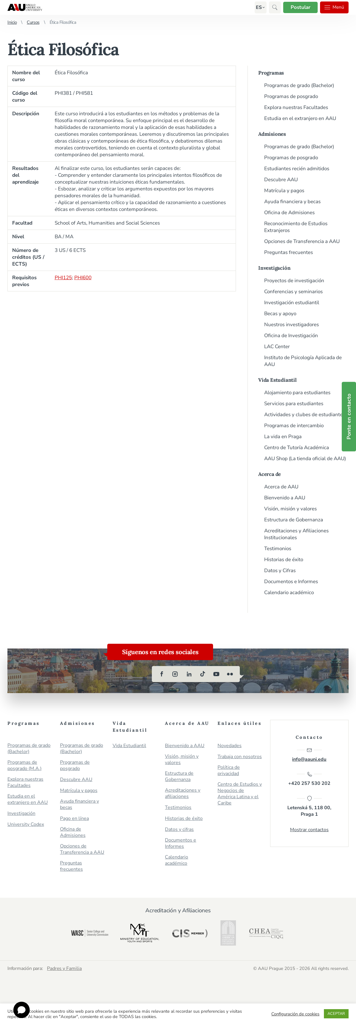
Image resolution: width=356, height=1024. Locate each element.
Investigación (274, 268)
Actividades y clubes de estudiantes (304, 414)
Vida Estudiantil (277, 380)
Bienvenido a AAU (284, 497)
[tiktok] (202, 674)
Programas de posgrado (291, 96)
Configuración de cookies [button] (295, 1014)
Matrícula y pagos (284, 190)
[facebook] (161, 674)
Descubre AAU (281, 179)
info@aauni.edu (309, 755)
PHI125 (63, 277)
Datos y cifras (179, 829)
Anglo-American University (24, 7)
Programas (271, 73)
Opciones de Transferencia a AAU (302, 241)
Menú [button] (334, 7)
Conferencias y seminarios (293, 291)
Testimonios (277, 548)
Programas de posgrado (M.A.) (24, 765)
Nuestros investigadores (291, 324)
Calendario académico (289, 592)
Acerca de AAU (281, 486)
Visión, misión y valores (290, 508)
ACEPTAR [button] (336, 1013)
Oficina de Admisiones (289, 212)
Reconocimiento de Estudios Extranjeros (295, 227)
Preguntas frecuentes (288, 252)
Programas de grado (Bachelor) (299, 85)
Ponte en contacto (348, 416)
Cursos (33, 22)
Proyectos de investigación (294, 280)
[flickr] (230, 674)
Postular (300, 7)
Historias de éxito (283, 559)
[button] (258, 7)
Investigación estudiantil (291, 302)
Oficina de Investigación (291, 335)
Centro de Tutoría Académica (296, 447)
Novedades (230, 746)
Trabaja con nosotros (240, 757)
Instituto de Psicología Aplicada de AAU (303, 361)
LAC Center (277, 346)
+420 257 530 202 (309, 779)
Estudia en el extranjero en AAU (300, 118)
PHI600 (83, 277)
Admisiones (272, 134)
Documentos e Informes (291, 581)
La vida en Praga (283, 436)
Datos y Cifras (280, 570)
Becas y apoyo (280, 313)
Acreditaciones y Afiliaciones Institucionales (296, 534)
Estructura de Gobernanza (293, 519)
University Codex (25, 824)
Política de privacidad (229, 770)
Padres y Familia (64, 968)
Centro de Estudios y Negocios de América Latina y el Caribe (240, 793)
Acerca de (269, 474)
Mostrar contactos (309, 830)
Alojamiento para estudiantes (297, 392)
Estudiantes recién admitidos (296, 168)
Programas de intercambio (294, 425)
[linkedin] (189, 674)
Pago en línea (74, 818)
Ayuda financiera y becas (292, 201)
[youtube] (216, 674)
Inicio (12, 22)
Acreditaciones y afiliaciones (182, 793)
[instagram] (175, 674)
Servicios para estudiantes (293, 403)
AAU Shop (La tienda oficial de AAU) (305, 458)
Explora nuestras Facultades (296, 107)
